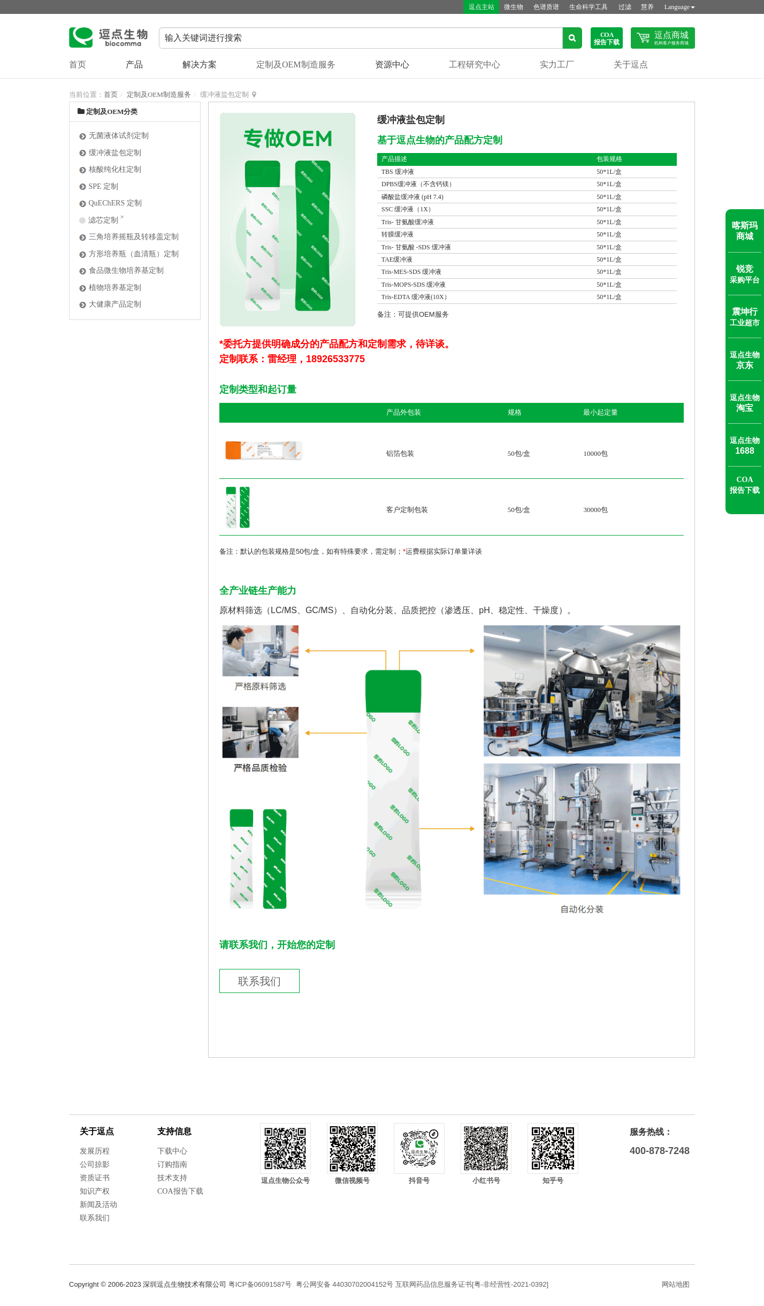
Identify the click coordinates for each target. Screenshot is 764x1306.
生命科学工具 (587, 7)
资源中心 (392, 64)
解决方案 (199, 64)
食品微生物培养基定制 (121, 270)
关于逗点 (631, 64)
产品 (134, 64)
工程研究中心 (474, 64)
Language (679, 7)
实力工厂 (557, 64)
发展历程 (95, 1151)
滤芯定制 (99, 220)
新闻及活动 (98, 1205)
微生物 (511, 7)
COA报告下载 (180, 1191)
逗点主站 (478, 7)
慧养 (647, 7)
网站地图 (676, 1284)
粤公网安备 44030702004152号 (345, 1284)
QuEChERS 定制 (110, 203)
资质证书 (95, 1178)
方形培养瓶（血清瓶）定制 (129, 254)
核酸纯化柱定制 (110, 169)
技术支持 (172, 1178)
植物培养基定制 (110, 288)
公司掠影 (95, 1164)
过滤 (623, 7)
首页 (77, 64)
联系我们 (259, 981)
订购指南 (172, 1164)
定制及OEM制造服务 (295, 64)
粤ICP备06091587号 (260, 1284)
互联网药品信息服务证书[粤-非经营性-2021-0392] (471, 1284)
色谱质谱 (544, 7)
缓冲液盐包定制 (110, 153)
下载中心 (172, 1151)
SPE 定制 (98, 186)
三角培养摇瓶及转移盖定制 (129, 237)
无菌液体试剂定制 (114, 136)
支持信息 (174, 1131)
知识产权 (95, 1191)
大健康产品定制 (110, 304)
